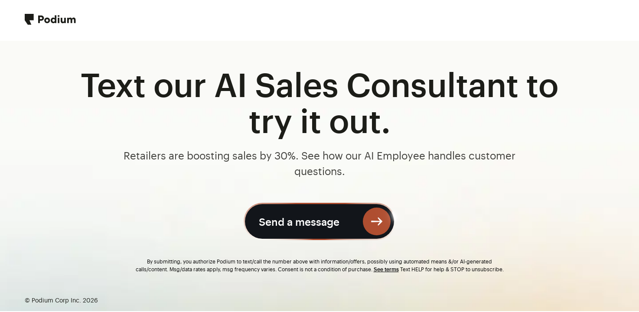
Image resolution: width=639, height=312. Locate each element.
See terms (386, 269)
